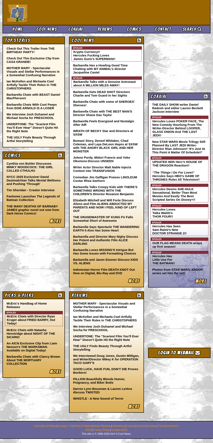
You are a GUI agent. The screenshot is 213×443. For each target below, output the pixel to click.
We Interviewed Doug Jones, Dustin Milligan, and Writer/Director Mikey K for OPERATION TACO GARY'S (106, 359)
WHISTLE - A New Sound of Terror (98, 398)
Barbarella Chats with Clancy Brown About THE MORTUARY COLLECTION (33, 360)
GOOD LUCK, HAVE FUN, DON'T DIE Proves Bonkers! (105, 370)
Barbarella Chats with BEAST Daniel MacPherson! (33, 96)
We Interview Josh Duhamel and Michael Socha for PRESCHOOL (30, 116)
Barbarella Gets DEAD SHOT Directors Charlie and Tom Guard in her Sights (101, 93)
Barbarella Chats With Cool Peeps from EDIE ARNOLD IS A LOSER (32, 106)
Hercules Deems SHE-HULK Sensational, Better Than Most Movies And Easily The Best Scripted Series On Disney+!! (174, 194)
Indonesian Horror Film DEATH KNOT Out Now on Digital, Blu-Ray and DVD (104, 271)
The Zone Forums (168, 426)
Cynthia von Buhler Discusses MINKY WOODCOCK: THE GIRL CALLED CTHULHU (30, 167)
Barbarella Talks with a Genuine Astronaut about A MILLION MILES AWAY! (104, 83)
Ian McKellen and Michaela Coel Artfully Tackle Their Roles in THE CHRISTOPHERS (32, 85)
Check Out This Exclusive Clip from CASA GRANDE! (33, 60)
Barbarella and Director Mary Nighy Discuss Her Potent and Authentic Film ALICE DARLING (105, 240)
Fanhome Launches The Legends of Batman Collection (33, 198)
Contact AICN (119, 429)
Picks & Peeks (82, 426)
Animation (118, 426)
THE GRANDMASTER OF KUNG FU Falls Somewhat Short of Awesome (103, 218)
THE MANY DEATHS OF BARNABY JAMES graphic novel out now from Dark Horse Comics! (33, 209)
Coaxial (75, 29)
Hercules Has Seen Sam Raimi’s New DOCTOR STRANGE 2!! (169, 229)
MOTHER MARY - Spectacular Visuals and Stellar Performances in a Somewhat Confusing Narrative (33, 71)
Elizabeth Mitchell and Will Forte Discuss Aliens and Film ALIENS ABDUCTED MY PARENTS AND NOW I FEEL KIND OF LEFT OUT (105, 205)
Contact (163, 29)
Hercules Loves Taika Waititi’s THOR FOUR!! (164, 213)
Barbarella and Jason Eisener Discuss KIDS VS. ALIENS (105, 261)
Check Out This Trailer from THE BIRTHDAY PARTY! (31, 50)
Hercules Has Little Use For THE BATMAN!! (163, 259)
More (133, 281)
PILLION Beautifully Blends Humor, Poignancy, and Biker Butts (99, 380)
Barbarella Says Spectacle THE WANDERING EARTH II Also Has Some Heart (106, 228)
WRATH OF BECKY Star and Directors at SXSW (103, 132)
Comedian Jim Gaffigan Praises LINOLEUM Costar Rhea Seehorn (105, 178)
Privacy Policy (101, 429)
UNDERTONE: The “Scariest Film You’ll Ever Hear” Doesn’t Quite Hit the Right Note (32, 127)
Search (192, 29)
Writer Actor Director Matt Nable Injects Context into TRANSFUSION (102, 169)
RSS (88, 429)
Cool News (46, 29)
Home (17, 29)
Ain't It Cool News (38, 12)
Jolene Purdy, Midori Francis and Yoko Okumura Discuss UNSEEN (101, 159)
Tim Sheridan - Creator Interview (31, 190)
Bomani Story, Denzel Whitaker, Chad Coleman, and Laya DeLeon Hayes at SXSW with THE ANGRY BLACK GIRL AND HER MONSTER (105, 146)
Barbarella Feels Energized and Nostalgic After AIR (103, 122)
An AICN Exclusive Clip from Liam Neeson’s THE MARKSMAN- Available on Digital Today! (32, 346)
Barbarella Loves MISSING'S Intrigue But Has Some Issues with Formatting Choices (104, 251)
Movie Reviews (101, 426)
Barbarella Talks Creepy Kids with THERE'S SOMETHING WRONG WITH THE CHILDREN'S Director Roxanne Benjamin (105, 190)
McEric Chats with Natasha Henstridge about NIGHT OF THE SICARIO (31, 333)
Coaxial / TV (65, 426)
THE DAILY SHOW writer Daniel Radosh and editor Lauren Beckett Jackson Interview (177, 108)
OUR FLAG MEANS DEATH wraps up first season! (177, 244)
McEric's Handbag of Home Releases (27, 305)
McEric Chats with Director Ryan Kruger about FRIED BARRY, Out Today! (31, 320)
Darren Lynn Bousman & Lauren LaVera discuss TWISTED (102, 390)
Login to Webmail (179, 352)
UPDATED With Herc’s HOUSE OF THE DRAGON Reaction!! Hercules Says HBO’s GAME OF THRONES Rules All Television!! (177, 170)
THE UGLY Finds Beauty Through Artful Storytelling (31, 139)
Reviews (105, 29)
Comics (134, 29)
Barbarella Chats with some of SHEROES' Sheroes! (104, 103)
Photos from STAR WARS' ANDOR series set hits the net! (177, 271)
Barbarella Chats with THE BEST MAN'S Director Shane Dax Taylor (102, 113)
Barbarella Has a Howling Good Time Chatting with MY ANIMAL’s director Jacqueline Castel (100, 69)
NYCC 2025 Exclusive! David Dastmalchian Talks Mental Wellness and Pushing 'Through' (34, 180)
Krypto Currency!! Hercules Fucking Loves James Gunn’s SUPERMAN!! (94, 55)
